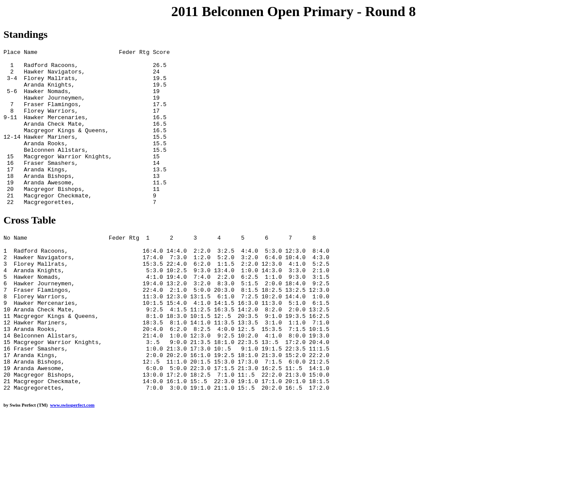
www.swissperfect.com (72, 467)
